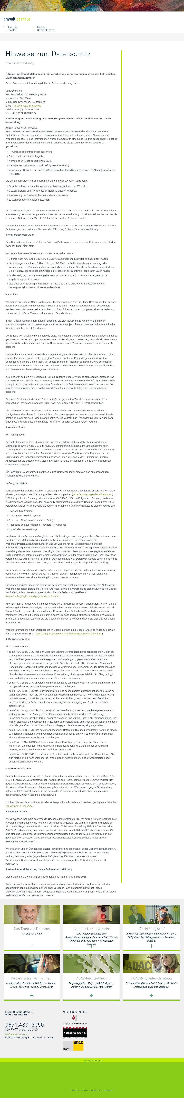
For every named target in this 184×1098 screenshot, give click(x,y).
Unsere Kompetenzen (46, 28)
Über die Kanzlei (12, 28)
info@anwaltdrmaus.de (16, 1034)
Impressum (95, 1090)
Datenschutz (108, 1090)
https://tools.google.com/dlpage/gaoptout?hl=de (32, 596)
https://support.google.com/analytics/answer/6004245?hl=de (69, 633)
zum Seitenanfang (92, 1060)
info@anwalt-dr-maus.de (27, 105)
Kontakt (85, 1090)
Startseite (74, 1090)
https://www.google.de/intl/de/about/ (92, 494)
